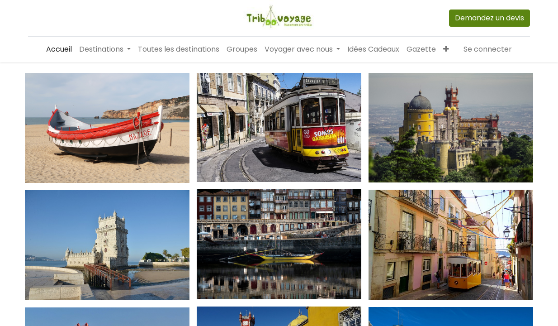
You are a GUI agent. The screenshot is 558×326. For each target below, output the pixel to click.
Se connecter (487, 49)
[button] (446, 49)
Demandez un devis (489, 18)
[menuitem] (59, 49)
